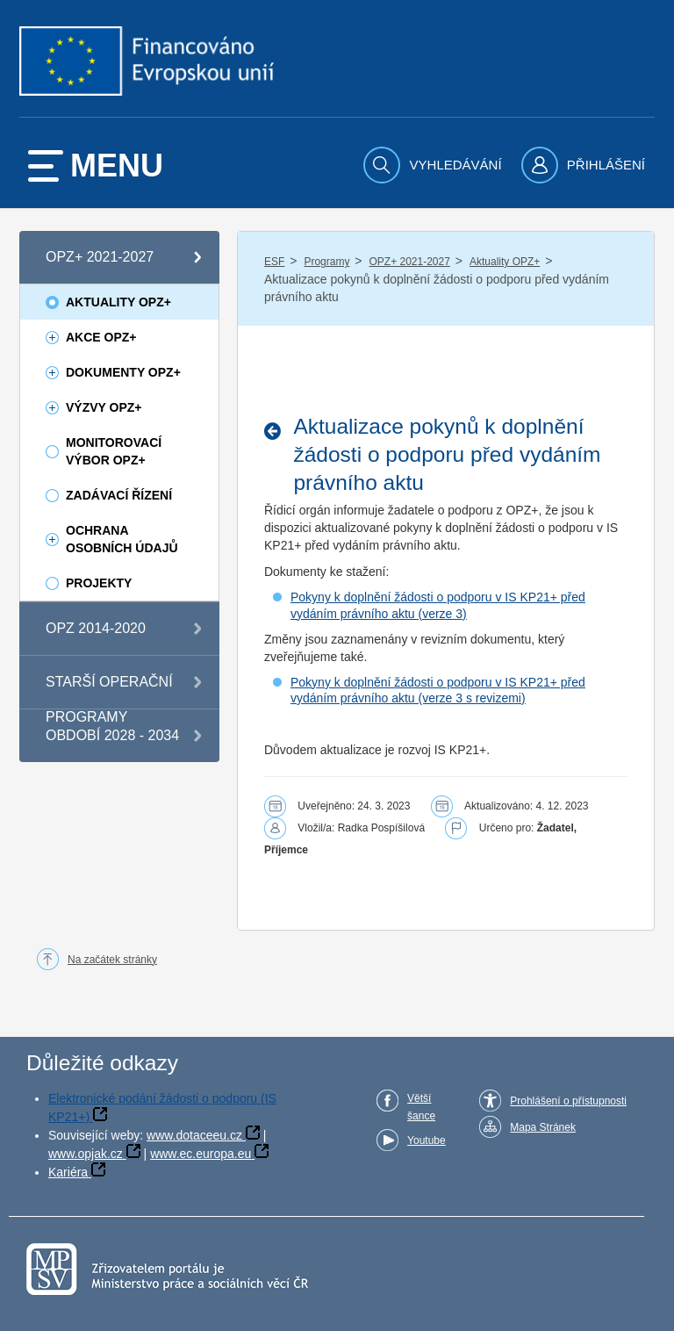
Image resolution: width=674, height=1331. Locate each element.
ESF (274, 261)
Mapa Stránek (543, 1127)
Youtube (426, 1140)
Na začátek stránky (112, 959)
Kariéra (68, 1172)
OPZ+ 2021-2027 (409, 261)
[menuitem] (434, 165)
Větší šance (421, 1107)
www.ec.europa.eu (200, 1154)
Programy (326, 261)
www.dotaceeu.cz (194, 1135)
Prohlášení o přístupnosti (568, 1101)
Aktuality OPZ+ (505, 261)
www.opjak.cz (85, 1154)
